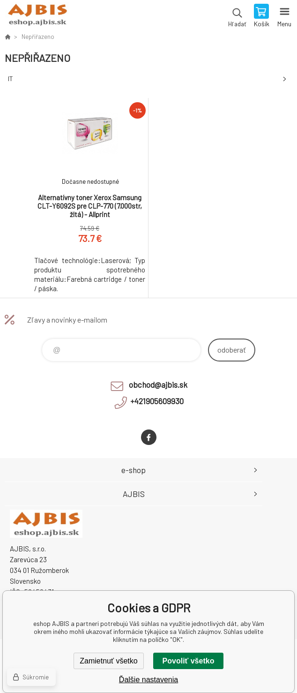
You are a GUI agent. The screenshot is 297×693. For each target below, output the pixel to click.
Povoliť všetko (189, 661)
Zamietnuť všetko (108, 661)
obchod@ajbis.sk (158, 384)
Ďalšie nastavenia (148, 680)
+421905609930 (157, 401)
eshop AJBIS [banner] (37, 16)
